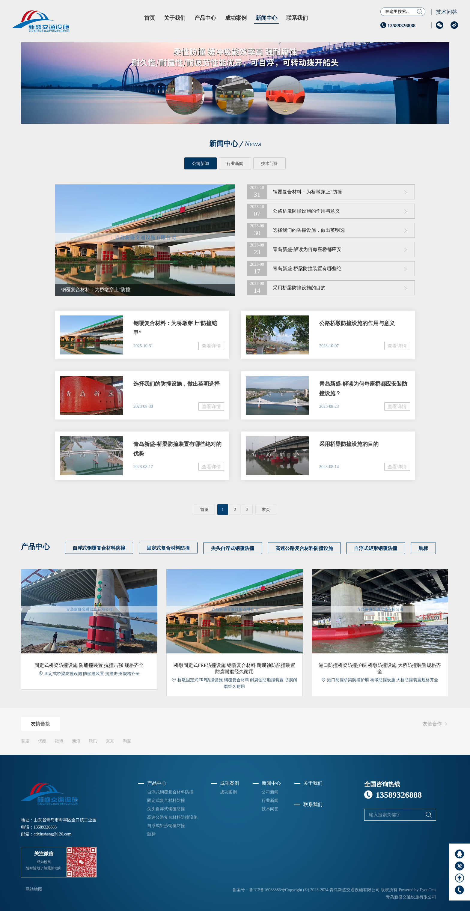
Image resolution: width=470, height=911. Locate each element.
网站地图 (33, 889)
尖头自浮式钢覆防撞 (233, 548)
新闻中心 (266, 18)
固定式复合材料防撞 (168, 548)
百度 (25, 741)
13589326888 (398, 25)
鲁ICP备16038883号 (267, 889)
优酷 (42, 741)
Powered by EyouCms (416, 889)
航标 (425, 548)
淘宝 (127, 741)
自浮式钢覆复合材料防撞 (99, 548)
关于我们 (175, 18)
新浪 (76, 741)
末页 (266, 509)
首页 (149, 18)
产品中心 (205, 18)
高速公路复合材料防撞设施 (305, 548)
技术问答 (446, 12)
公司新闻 (200, 163)
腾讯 (93, 741)
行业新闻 (235, 163)
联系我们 (297, 18)
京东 (110, 741)
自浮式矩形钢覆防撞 (377, 548)
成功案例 (236, 18)
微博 (59, 741)
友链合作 (436, 724)
